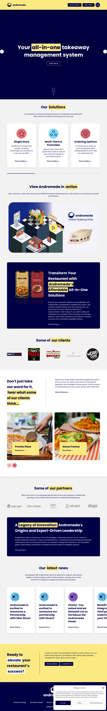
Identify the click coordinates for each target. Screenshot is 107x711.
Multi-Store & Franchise (53, 143)
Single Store (21, 141)
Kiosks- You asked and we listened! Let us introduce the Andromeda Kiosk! (78, 613)
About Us (50, 702)
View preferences (96, 703)
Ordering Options (85, 141)
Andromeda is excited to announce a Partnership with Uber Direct (20, 611)
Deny (80, 703)
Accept (63, 703)
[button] (103, 688)
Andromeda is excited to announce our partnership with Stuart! (48, 611)
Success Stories (36, 702)
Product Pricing (20, 702)
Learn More (53, 63)
